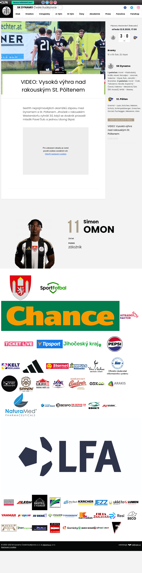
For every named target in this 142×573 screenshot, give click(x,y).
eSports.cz (47, 545)
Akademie (95, 14)
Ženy (81, 14)
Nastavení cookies (8, 547)
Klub (18, 14)
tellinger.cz (136, 545)
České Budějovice (37, 7)
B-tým (70, 14)
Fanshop (134, 14)
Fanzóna (120, 14)
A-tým (58, 14)
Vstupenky (44, 14)
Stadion (29, 14)
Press (108, 14)
